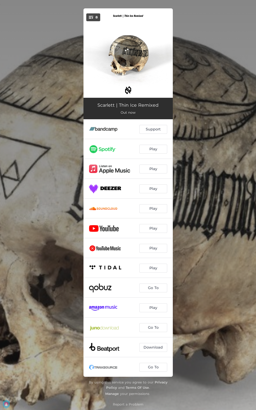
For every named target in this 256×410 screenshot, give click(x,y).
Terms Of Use (137, 387)
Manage (112, 394)
